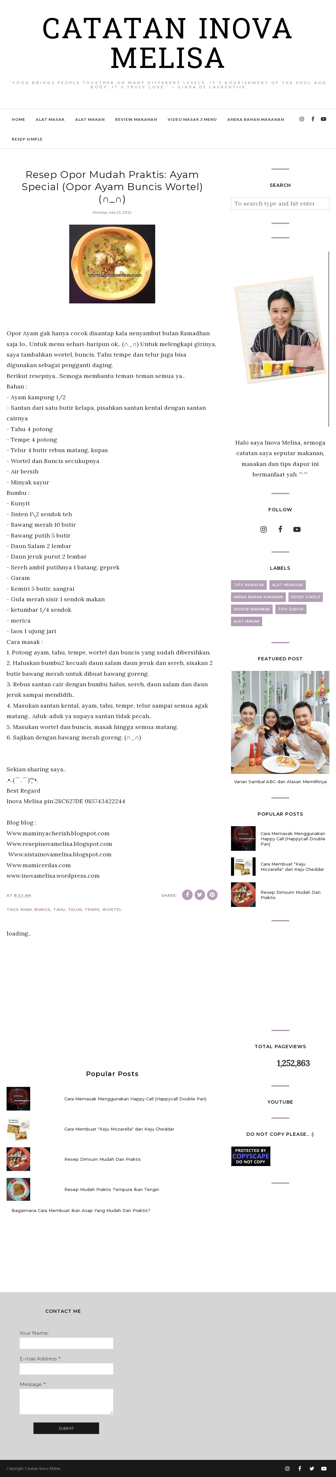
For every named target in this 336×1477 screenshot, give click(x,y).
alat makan (247, 621)
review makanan (252, 609)
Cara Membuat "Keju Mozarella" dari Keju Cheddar (119, 1129)
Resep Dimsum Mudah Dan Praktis (102, 1159)
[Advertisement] (112, 1005)
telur (75, 909)
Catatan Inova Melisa (168, 46)
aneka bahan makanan (258, 597)
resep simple (305, 597)
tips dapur (291, 609)
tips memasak (249, 585)
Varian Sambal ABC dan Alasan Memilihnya (280, 781)
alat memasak (287, 585)
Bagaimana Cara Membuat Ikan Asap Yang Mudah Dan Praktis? (80, 1210)
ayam (26, 909)
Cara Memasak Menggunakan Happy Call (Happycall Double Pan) (135, 1098)
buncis (42, 909)
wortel (112, 909)
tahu (59, 909)
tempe (92, 909)
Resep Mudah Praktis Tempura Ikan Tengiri (111, 1189)
